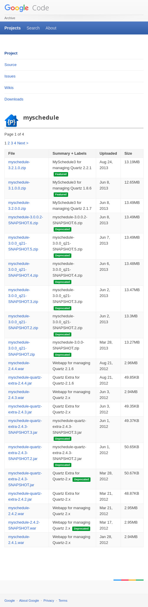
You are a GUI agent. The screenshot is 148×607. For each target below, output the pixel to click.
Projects (12, 28)
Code (26, 7)
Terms (63, 600)
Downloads (13, 99)
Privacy (49, 600)
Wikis (9, 87)
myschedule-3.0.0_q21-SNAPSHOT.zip (21, 348)
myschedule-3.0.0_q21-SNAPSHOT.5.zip (23, 243)
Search (33, 28)
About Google (29, 600)
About (51, 28)
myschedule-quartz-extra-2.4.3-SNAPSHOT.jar (25, 479)
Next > (22, 143)
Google (9, 600)
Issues (10, 76)
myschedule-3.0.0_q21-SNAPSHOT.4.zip (23, 269)
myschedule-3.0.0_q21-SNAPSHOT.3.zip (23, 296)
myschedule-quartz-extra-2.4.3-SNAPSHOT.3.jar (25, 426)
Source (10, 64)
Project (10, 53)
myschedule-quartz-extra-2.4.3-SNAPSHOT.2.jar (25, 453)
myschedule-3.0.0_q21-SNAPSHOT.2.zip (23, 322)
